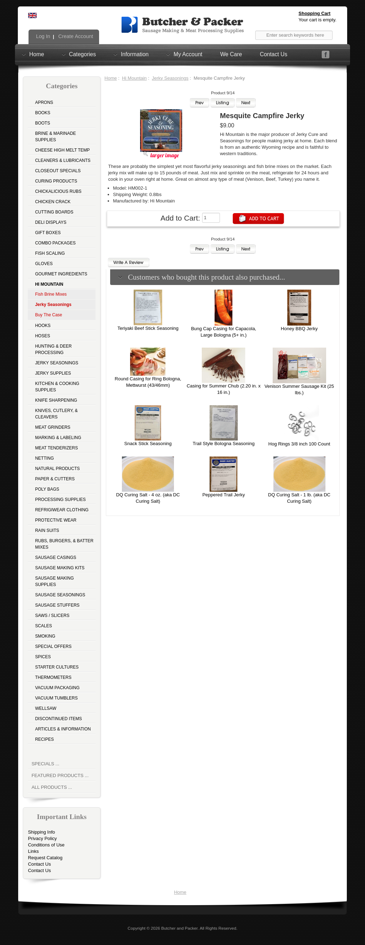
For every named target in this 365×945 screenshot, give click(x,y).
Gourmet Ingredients (61, 273)
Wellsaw (45, 708)
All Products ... (51, 787)
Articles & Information (63, 729)
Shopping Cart (315, 13)
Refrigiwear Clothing (61, 509)
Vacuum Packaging (57, 687)
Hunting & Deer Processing (53, 349)
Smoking (45, 636)
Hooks (42, 325)
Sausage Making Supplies (54, 581)
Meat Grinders (52, 427)
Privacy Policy (42, 838)
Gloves (43, 263)
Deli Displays (50, 222)
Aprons (44, 102)
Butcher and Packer (179, 928)
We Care (231, 54)
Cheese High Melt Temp (62, 150)
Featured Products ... (59, 775)
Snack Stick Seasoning (148, 443)
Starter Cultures (56, 667)
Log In (42, 36)
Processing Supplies (60, 499)
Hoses (42, 335)
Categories (82, 54)
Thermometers (53, 677)
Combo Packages (55, 243)
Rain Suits (47, 530)
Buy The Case (48, 314)
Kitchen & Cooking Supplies (57, 386)
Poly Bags (47, 489)
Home (36, 54)
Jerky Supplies (53, 373)
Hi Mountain (134, 78)
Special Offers (53, 646)
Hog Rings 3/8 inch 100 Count (299, 444)
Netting (44, 458)
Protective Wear (55, 520)
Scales (43, 625)
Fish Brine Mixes (51, 294)
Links (33, 851)
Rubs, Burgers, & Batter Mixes (64, 544)
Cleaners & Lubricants (62, 160)
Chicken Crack (52, 201)
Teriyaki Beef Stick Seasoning (147, 328)
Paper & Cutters (54, 478)
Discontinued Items (58, 718)
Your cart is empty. (317, 19)
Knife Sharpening (56, 400)
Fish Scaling (50, 253)
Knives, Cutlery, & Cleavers (56, 413)
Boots (42, 123)
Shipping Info (41, 832)
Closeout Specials (58, 170)
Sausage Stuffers (57, 605)
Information (135, 54)
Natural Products (57, 468)
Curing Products (56, 181)
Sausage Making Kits (59, 567)
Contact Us (273, 54)
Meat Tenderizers (56, 447)
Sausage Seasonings (60, 594)
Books (42, 112)
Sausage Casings (55, 557)
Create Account (75, 36)
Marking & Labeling (58, 437)
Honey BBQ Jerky (299, 328)
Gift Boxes (48, 232)
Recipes (44, 739)
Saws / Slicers (52, 615)
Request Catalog (45, 857)
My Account (188, 54)
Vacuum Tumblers (56, 698)
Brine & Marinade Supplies (55, 136)
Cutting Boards (54, 212)
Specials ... (45, 763)
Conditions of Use (46, 845)
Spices (43, 656)
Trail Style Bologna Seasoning (223, 443)
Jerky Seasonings (56, 362)
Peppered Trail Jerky (223, 494)
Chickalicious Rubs (58, 191)
